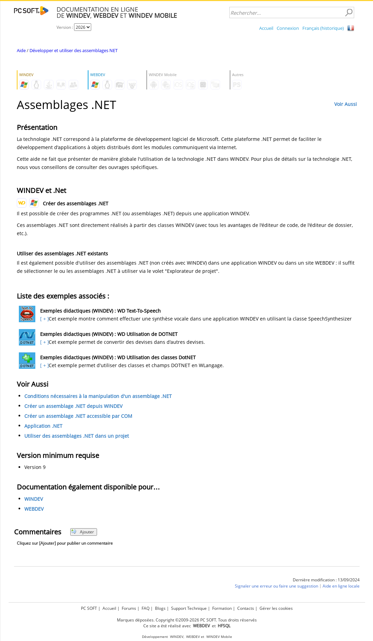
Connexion (288, 28)
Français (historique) (323, 28)
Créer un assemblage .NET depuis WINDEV (73, 406)
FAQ (145, 608)
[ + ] (43, 318)
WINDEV (33, 499)
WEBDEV (34, 509)
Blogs (160, 608)
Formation (222, 608)
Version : (65, 27)
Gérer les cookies (276, 608)
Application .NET (43, 426)
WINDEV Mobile (219, 636)
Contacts (245, 608)
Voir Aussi (345, 104)
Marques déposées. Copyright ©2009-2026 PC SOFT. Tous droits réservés (187, 620)
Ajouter (82, 532)
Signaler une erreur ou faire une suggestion (276, 586)
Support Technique (189, 608)
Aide (21, 50)
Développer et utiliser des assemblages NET (73, 50)
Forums (129, 608)
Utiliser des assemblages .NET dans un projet (76, 436)
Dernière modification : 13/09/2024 (326, 580)
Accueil (266, 28)
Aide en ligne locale (341, 586)
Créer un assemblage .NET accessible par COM (78, 416)
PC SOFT (89, 608)
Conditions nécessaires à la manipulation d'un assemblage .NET (98, 396)
